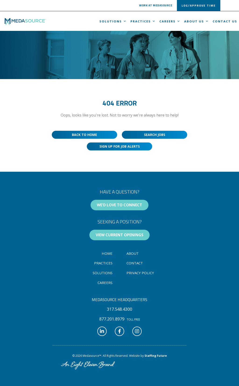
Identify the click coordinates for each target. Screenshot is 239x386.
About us (196, 21)
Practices (143, 21)
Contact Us (225, 21)
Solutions (113, 21)
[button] (156, 6)
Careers (169, 21)
